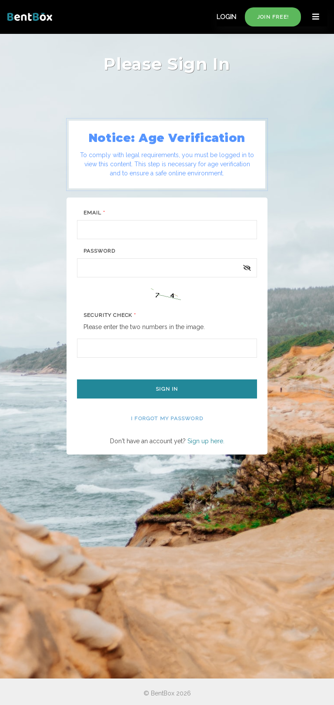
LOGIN (226, 17)
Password (99, 251)
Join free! (273, 17)
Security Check (110, 315)
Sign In (167, 389)
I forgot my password (167, 418)
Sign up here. (205, 441)
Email (94, 213)
